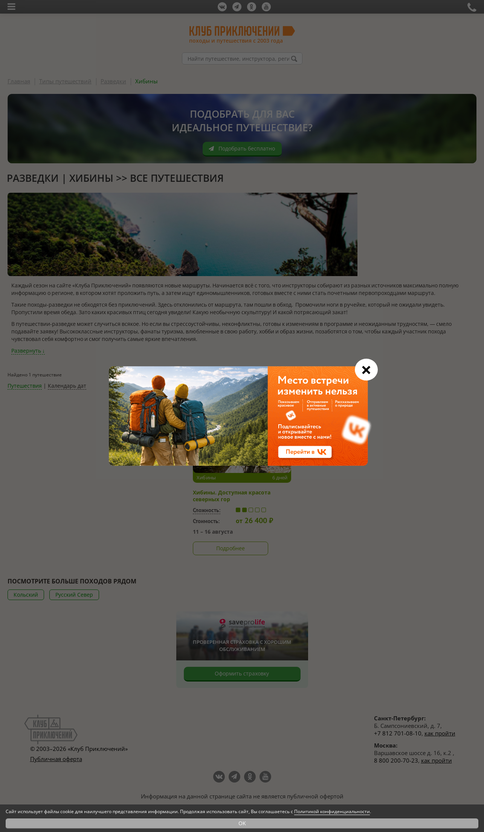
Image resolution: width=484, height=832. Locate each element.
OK (242, 823)
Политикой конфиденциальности (332, 811)
